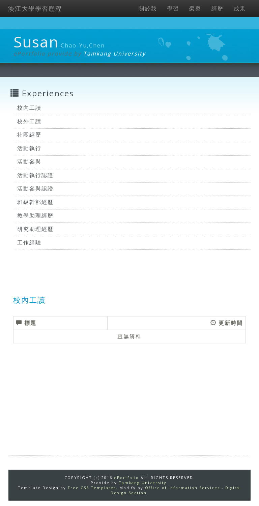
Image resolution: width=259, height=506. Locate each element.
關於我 (148, 8)
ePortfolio (126, 477)
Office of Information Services (182, 487)
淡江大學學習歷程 (35, 8)
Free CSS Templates (92, 487)
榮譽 (195, 8)
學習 (173, 8)
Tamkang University (114, 53)
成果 (240, 8)
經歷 (217, 8)
